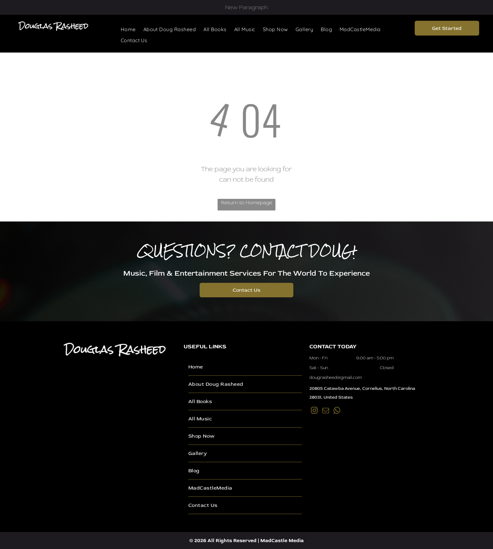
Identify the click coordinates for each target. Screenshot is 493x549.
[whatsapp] (337, 411)
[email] (326, 411)
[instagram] (314, 411)
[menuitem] (128, 29)
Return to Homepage (246, 202)
